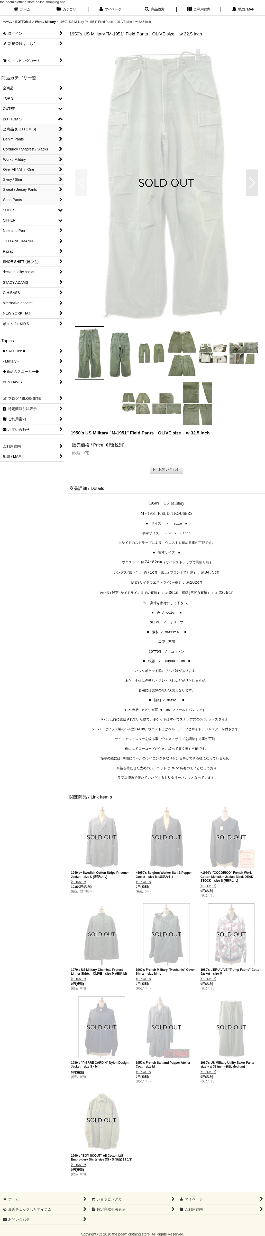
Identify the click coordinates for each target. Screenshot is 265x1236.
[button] (154, 9)
